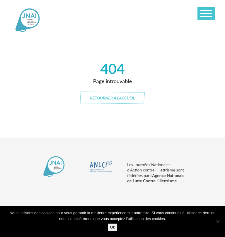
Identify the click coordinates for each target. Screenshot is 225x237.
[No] (218, 221)
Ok (112, 227)
